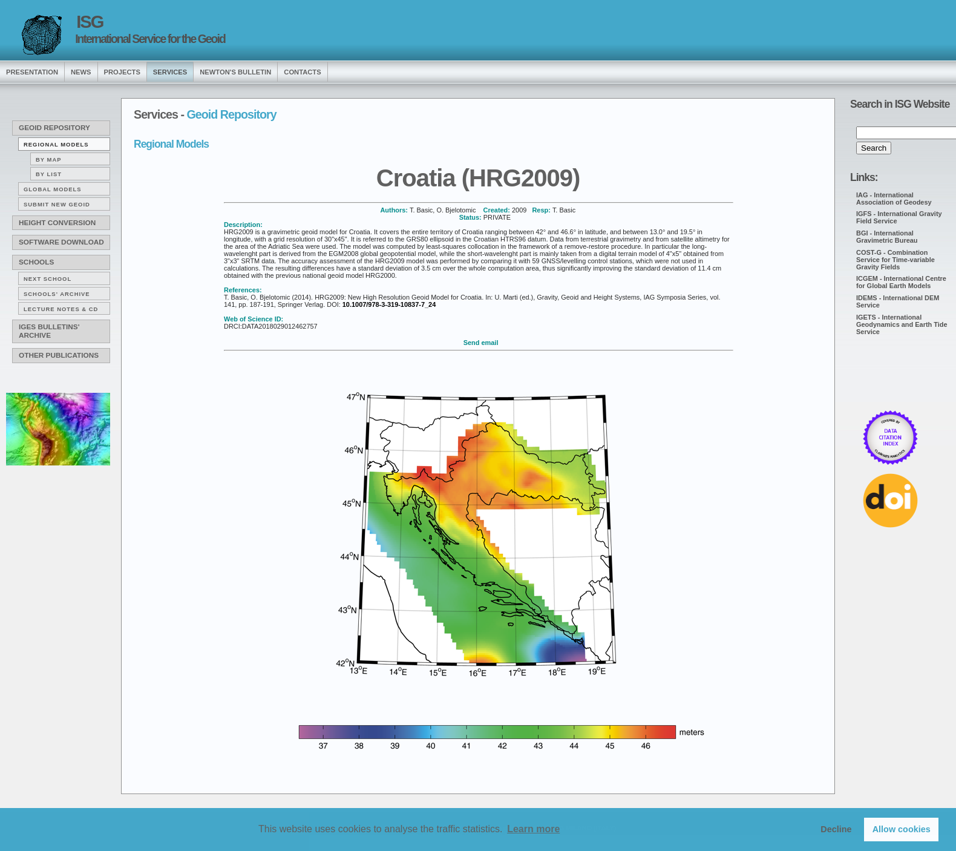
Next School (47, 278)
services (170, 72)
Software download (61, 242)
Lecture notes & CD (61, 309)
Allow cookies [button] (902, 829)
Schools (36, 262)
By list (49, 174)
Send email (481, 342)
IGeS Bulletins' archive (49, 331)
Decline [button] (835, 829)
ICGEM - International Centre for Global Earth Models (901, 282)
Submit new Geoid (57, 204)
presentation (32, 72)
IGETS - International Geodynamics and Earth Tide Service (902, 324)
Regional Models (56, 144)
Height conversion (57, 222)
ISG (89, 21)
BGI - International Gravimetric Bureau (887, 236)
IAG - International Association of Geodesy (894, 198)
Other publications (59, 355)
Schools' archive (57, 294)
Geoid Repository (54, 127)
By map (49, 159)
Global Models (53, 189)
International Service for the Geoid (150, 38)
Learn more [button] (533, 829)
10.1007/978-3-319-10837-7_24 (389, 304)
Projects (122, 72)
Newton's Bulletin (235, 72)
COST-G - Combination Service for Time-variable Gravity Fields (895, 260)
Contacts (302, 72)
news (81, 72)
